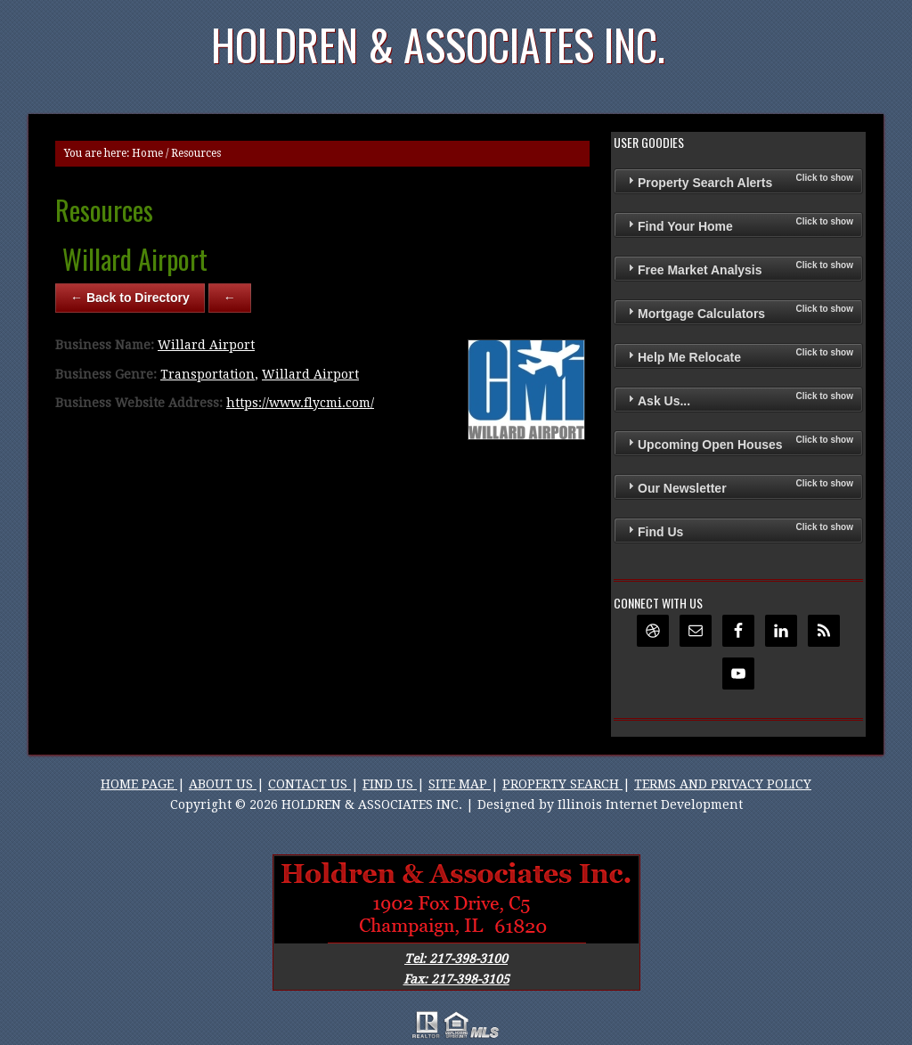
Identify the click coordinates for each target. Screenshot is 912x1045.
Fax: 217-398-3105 (456, 979)
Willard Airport (206, 345)
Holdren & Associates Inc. (438, 44)
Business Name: (104, 345)
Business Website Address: (139, 403)
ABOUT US (222, 784)
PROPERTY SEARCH (562, 784)
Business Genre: (106, 374)
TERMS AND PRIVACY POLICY (722, 784)
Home (147, 153)
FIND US (389, 784)
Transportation (207, 374)
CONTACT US (309, 784)
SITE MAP (459, 784)
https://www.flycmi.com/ (300, 403)
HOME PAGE (139, 784)
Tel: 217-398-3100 (456, 958)
